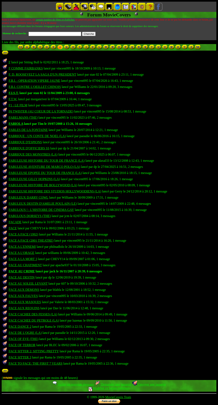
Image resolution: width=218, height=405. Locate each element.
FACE (13, 228)
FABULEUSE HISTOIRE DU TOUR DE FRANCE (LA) (46, 160)
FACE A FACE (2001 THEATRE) (31, 240)
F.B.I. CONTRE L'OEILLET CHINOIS (35, 87)
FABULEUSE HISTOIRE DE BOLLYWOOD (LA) (43, 185)
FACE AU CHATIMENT (25, 265)
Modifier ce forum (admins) (109, 388)
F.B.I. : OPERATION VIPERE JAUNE (34, 80)
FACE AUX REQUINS (24, 308)
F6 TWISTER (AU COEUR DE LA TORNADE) (41, 111)
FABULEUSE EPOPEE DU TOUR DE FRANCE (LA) (45, 173)
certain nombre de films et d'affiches (55, 19)
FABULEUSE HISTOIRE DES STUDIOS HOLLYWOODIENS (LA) (55, 191)
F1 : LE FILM (18, 105)
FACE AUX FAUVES (23, 296)
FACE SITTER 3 (20, 357)
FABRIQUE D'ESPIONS (25, 142)
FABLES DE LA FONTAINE (28, 130)
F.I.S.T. (14, 93)
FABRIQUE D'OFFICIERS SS (29, 148)
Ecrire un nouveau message (73, 384)
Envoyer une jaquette (149, 384)
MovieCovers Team (118, 397)
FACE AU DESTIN (22, 277)
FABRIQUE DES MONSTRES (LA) (33, 154)
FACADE (15, 222)
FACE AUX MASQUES (25, 302)
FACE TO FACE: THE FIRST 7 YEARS (36, 363)
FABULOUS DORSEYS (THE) (30, 216)
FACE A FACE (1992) (23, 234)
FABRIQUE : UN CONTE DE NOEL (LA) (37, 136)
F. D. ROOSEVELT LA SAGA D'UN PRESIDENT (42, 74)
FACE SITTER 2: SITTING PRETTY (34, 351)
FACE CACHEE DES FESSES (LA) (33, 314)
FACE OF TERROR (22, 345)
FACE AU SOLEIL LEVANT (28, 283)
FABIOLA (16, 123)
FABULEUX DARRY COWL (28, 197)
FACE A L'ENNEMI (22, 246)
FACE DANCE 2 (20, 326)
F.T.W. (13, 99)
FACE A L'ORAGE (21, 253)
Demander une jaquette (113, 384)
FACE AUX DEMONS (24, 289)
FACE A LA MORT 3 (23, 259)
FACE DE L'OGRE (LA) (25, 332)
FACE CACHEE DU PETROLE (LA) (34, 320)
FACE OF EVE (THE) (23, 339)
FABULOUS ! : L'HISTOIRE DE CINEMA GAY (41, 210)
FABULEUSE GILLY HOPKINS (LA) (34, 179)
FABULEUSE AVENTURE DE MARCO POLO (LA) (44, 166)
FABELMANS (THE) (23, 117)
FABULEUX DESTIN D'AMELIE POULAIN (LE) (43, 203)
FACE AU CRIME (22, 271)
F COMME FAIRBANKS (26, 68)
